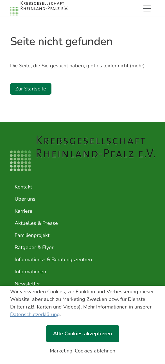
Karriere (23, 211)
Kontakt (23, 186)
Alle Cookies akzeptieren (82, 333)
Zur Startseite (30, 88)
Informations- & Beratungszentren (53, 259)
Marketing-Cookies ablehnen (82, 350)
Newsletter (27, 283)
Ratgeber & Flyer (34, 247)
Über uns (25, 199)
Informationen (30, 271)
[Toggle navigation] (147, 8)
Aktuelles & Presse (36, 223)
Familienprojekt (32, 235)
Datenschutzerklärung (35, 314)
